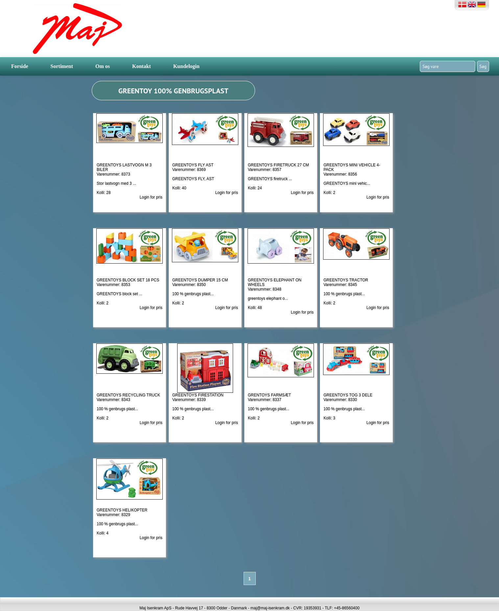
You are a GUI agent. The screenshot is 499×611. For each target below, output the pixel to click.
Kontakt (141, 66)
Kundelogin (186, 66)
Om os (102, 66)
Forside (19, 66)
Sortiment (62, 66)
